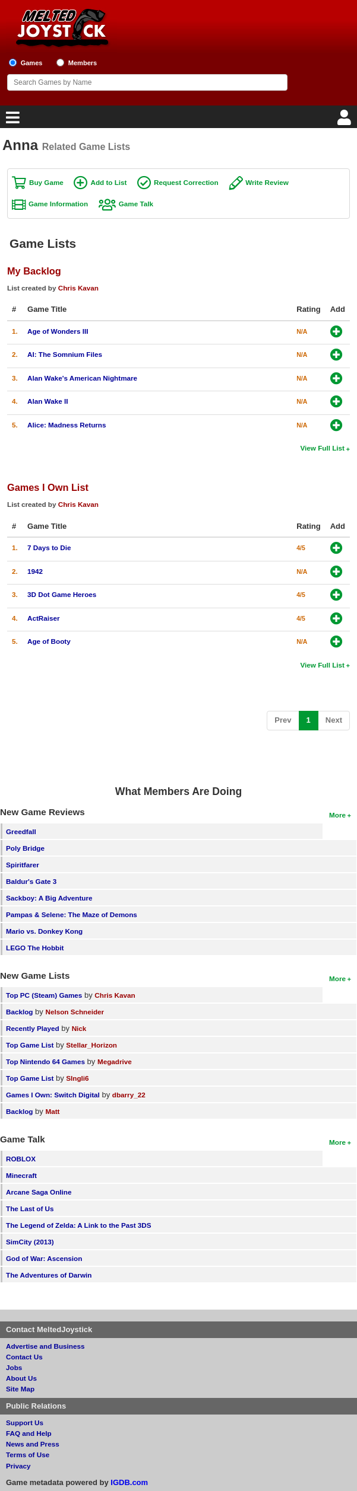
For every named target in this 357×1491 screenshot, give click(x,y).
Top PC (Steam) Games (44, 995)
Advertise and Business (45, 1346)
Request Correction (186, 182)
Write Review (267, 182)
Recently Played (32, 1028)
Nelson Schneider (74, 1012)
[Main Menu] (11, 120)
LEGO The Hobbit (35, 948)
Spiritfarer (22, 865)
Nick (79, 1028)
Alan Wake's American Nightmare (82, 378)
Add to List (108, 182)
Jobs (14, 1367)
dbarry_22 (129, 1095)
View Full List (323, 448)
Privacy (18, 1466)
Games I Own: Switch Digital (53, 1095)
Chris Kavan (78, 288)
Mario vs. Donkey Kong (44, 931)
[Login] (345, 120)
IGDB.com (129, 1482)
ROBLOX (21, 1159)
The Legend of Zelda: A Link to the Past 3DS (78, 1225)
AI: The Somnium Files (64, 354)
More (337, 815)
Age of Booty (49, 641)
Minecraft (21, 1175)
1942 (35, 571)
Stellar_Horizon (91, 1045)
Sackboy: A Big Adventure (49, 898)
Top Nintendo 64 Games (45, 1061)
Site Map (20, 1389)
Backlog (19, 1012)
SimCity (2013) (30, 1242)
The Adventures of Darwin (48, 1275)
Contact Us (24, 1357)
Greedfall (21, 831)
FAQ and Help (29, 1433)
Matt (52, 1111)
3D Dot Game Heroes (61, 594)
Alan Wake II (47, 401)
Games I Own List (48, 487)
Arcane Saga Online (38, 1192)
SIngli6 (77, 1078)
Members (82, 62)
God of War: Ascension (44, 1258)
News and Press (32, 1444)
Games (32, 62)
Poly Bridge (25, 848)
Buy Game (46, 182)
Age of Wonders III (57, 331)
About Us (21, 1378)
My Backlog (34, 271)
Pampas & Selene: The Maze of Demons (71, 914)
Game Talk (136, 203)
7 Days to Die (49, 547)
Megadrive (114, 1061)
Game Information (58, 203)
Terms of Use (27, 1454)
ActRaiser (43, 618)
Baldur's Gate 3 (31, 881)
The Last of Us (30, 1208)
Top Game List (29, 1045)
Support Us (24, 1422)
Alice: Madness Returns (66, 425)
